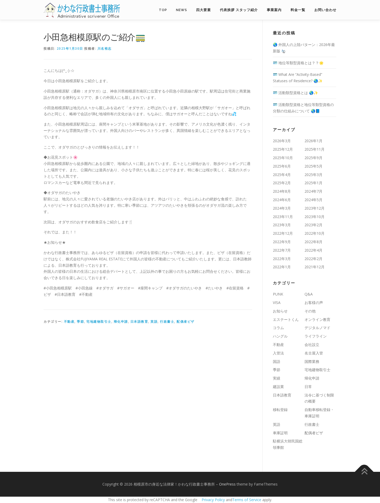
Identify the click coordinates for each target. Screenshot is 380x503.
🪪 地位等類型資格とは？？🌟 (298, 62)
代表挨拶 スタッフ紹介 (239, 10)
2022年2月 (313, 258)
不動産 (69, 321)
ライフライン (316, 336)
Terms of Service (246, 499)
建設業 (278, 386)
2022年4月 (313, 250)
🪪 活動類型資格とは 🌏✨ (295, 92)
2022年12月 (283, 233)
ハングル (280, 336)
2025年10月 (283, 157)
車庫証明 (280, 432)
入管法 (278, 353)
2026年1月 (313, 140)
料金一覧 (298, 10)
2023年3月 (282, 224)
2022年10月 (315, 233)
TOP (163, 10)
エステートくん (286, 319)
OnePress (227, 484)
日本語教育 (139, 321)
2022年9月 (282, 241)
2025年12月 (283, 149)
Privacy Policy (213, 499)
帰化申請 (121, 321)
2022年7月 (282, 250)
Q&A (309, 294)
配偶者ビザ (185, 321)
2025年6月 (282, 166)
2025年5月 (313, 166)
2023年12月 (315, 208)
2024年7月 (313, 191)
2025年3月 (313, 174)
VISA (277, 302)
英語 (154, 321)
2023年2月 (313, 224)
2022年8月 (313, 241)
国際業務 (312, 361)
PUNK (278, 294)
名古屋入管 (314, 353)
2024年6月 (282, 199)
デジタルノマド (317, 327)
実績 (276, 378)
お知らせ (280, 310)
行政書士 (167, 321)
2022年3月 (282, 258)
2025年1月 (313, 182)
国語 (276, 361)
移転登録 (280, 409)
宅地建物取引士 (98, 321)
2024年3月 (282, 208)
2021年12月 (315, 266)
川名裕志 (104, 48)
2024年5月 (313, 199)
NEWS (181, 10)
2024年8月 (282, 191)
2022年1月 (282, 266)
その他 (310, 310)
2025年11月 (315, 149)
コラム (278, 327)
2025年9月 (313, 157)
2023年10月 (315, 216)
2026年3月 (282, 140)
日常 (308, 386)
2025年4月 (282, 174)
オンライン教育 (317, 319)
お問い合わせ (325, 10)
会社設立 (312, 344)
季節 (80, 321)
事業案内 (274, 10)
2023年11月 (283, 216)
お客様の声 (314, 302)
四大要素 (203, 10)
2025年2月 (282, 182)
